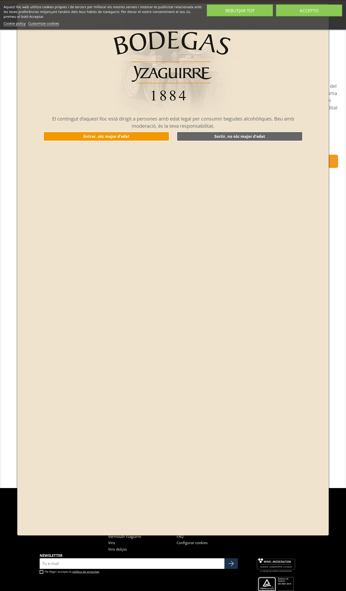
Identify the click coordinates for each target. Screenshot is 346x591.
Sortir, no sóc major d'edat (239, 136)
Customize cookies (43, 23)
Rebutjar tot (240, 10)
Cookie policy (15, 23)
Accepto (309, 10)
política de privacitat (85, 572)
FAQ (180, 536)
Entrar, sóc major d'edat (106, 136)
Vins (111, 542)
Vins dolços (117, 549)
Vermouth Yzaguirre (124, 536)
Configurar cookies (192, 542)
